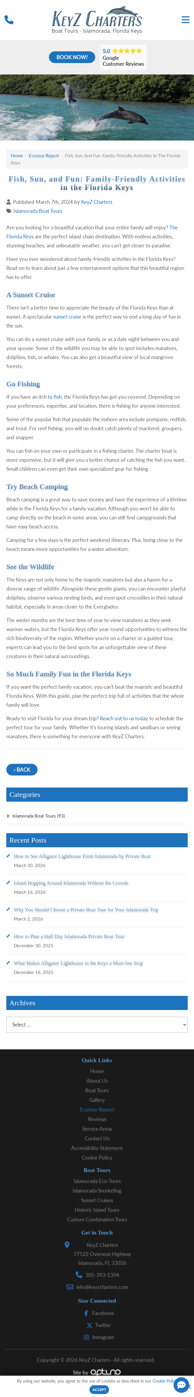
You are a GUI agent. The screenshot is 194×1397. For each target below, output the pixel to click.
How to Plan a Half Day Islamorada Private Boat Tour (69, 936)
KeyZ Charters (96, 202)
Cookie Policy (165, 1381)
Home (17, 155)
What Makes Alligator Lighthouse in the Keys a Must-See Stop (78, 963)
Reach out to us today (124, 718)
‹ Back (22, 770)
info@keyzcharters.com (102, 1287)
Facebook (97, 1313)
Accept (99, 1389)
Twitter (97, 1325)
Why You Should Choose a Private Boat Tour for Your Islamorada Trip (86, 909)
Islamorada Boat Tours (38, 211)
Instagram (97, 1337)
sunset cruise (67, 316)
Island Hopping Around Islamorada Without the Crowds (71, 883)
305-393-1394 (102, 1275)
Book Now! (72, 57)
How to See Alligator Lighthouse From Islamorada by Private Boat (82, 856)
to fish (55, 397)
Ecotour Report (44, 155)
